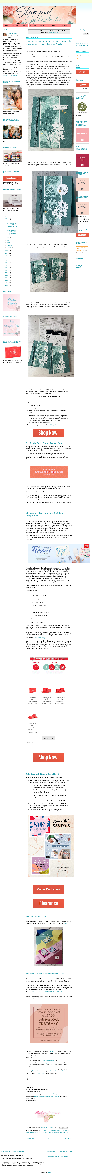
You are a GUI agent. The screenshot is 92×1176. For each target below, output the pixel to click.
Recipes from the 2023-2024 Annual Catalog (48, 992)
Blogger (49, 1172)
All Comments (81, 59)
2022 (7, 258)
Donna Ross (13, 33)
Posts (79, 56)
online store (40, 388)
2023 (7, 255)
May (8, 237)
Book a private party (53, 25)
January (9, 247)
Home (6, 25)
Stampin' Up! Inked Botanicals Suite (58, 1132)
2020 (7, 263)
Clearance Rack (40, 1073)
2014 (7, 277)
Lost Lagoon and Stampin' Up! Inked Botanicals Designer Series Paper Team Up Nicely (48, 42)
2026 (7, 219)
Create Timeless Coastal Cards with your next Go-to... (11, 232)
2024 (7, 253)
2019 (7, 265)
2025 (7, 250)
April (8, 240)
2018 (7, 268)
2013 (7, 280)
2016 (7, 273)
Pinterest (52, 1071)
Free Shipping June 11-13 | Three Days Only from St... (11, 225)
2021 (7, 260)
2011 (7, 285)
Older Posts (67, 1138)
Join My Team (65, 25)
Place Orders (15, 25)
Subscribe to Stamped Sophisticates (57, 1156)
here (65, 923)
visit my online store (55, 425)
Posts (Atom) (52, 1143)
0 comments (49, 1127)
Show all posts (53, 33)
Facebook (64, 1071)
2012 (7, 282)
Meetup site (35, 1071)
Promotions (33, 25)
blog (63, 1069)
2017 (7, 270)
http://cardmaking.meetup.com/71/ (57, 1094)
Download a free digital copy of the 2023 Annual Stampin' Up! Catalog (45, 973)
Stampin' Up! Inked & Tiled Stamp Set (51, 1130)
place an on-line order (48, 1060)
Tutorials (42, 25)
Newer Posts (30, 1138)
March (9, 242)
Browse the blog (40, 637)
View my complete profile (10, 75)
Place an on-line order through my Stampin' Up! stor (46, 1096)
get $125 (52, 1063)
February (9, 245)
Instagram (58, 1071)
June (8, 221)
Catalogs (24, 25)
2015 (7, 275)
